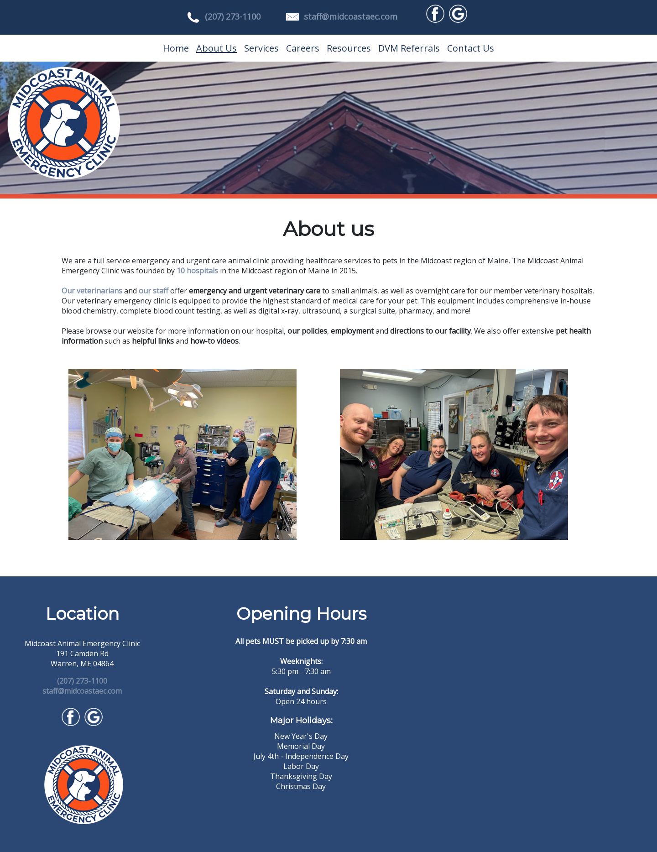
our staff (153, 291)
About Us (216, 48)
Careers (302, 48)
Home (176, 48)
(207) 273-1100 (233, 16)
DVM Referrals (409, 48)
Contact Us (470, 48)
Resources (349, 48)
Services (261, 48)
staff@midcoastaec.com (350, 16)
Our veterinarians (92, 291)
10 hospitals (197, 271)
